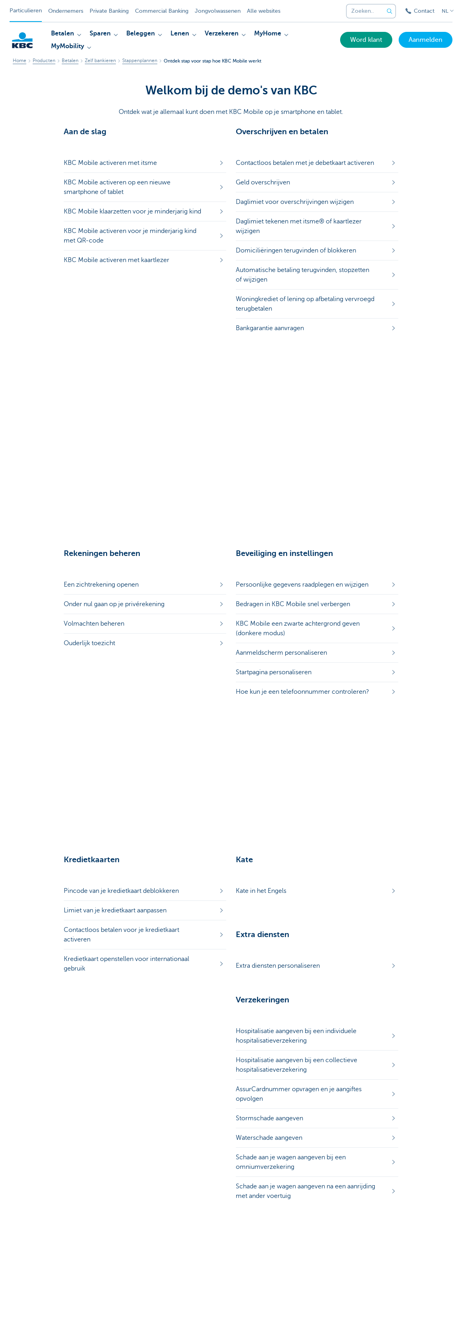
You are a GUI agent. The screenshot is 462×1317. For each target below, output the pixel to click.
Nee (244, 1092)
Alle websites (263, 11)
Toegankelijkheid (253, 1302)
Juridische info (113, 1302)
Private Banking (109, 11)
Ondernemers (65, 11)
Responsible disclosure (199, 1302)
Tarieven (79, 1302)
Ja (216, 1092)
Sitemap (53, 1302)
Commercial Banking (161, 11)
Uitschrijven (151, 1302)
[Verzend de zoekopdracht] (389, 11)
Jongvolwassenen (218, 11)
